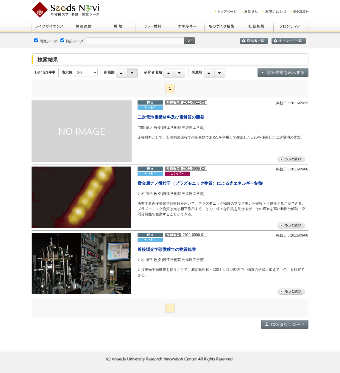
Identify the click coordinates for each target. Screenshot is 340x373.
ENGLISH (300, 11)
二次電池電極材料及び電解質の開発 (171, 117)
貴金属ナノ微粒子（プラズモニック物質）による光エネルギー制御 (200, 183)
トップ (226, 11)
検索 (189, 40)
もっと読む (291, 159)
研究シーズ (45, 40)
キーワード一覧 (289, 41)
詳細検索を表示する (283, 72)
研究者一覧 (254, 41)
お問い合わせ (274, 11)
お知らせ (250, 11)
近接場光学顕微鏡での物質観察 (167, 249)
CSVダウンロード (285, 324)
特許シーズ (72, 40)
